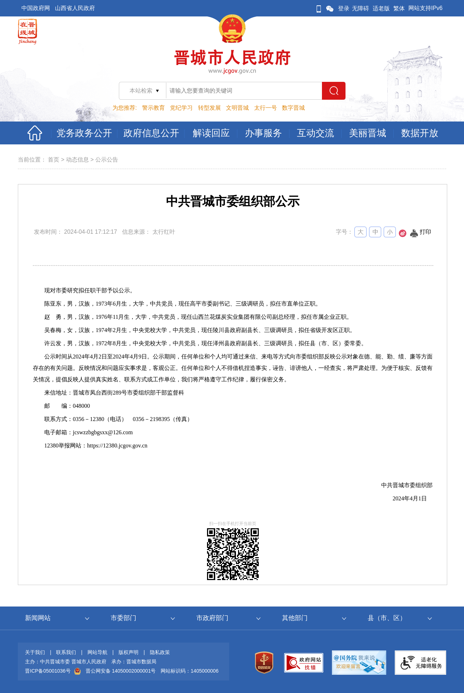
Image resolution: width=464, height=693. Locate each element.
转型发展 (209, 108)
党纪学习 (181, 108)
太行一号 (265, 108)
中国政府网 (35, 8)
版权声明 (128, 652)
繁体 (399, 8)
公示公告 (106, 160)
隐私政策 (160, 652)
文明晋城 (237, 108)
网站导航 (97, 652)
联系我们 (66, 652)
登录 (343, 8)
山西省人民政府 (75, 8)
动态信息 (77, 160)
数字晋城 (293, 108)
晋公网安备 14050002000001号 (121, 671)
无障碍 (360, 8)
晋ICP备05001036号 (48, 671)
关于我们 (35, 652)
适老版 (381, 8)
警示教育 (153, 108)
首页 (53, 160)
